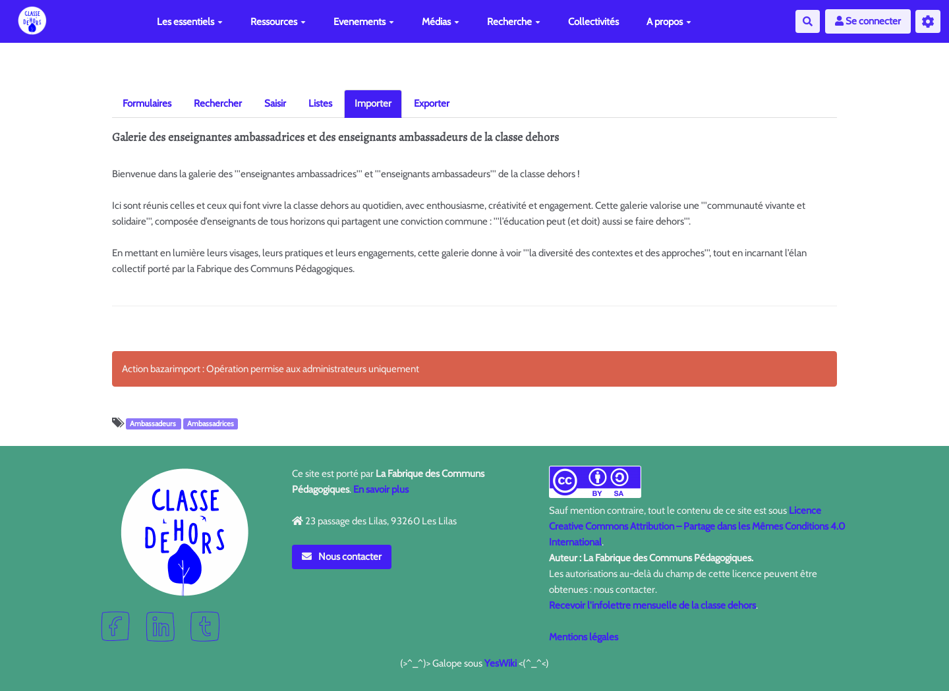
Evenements (363, 22)
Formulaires (147, 103)
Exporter (431, 103)
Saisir (275, 103)
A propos (669, 22)
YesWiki (500, 663)
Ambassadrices (210, 423)
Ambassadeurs (154, 423)
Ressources (278, 22)
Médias (440, 22)
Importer (373, 103)
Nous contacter (342, 557)
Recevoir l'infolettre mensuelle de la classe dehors (652, 605)
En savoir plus (381, 489)
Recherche (513, 22)
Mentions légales (583, 637)
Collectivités (593, 22)
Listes (320, 103)
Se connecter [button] (868, 21)
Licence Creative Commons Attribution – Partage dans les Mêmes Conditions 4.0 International (697, 526)
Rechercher (218, 103)
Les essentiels (190, 22)
